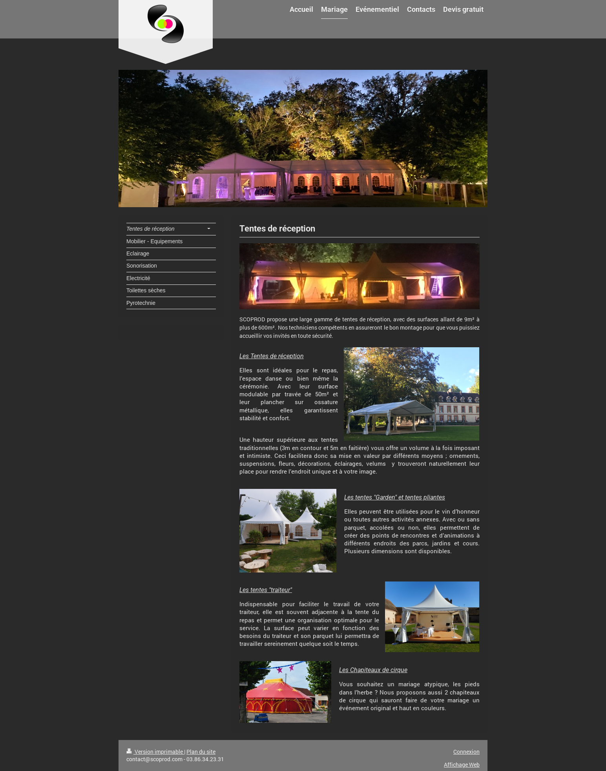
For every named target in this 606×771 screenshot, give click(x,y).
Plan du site (200, 751)
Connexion (466, 751)
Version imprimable (155, 751)
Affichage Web (462, 764)
